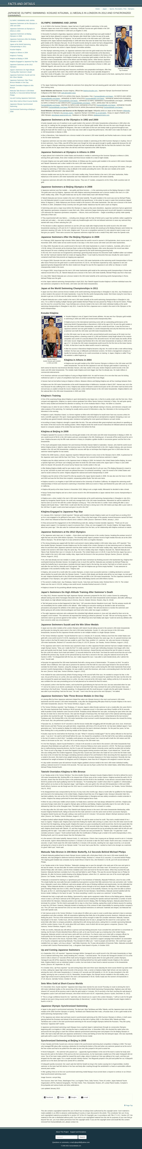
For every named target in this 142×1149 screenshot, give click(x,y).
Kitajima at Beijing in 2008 (19, 58)
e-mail (84, 1097)
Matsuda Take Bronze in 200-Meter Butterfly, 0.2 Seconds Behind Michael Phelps (23, 93)
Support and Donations (78, 1132)
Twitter (60, 1097)
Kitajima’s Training (16, 55)
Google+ (73, 1097)
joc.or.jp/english (101, 113)
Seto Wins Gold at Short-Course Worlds (23, 101)
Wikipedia (126, 111)
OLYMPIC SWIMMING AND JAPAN (22, 20)
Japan (105, 9)
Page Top (128, 1105)
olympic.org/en (68, 113)
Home (98, 9)
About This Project (62, 1132)
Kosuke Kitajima (15, 49)
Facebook (48, 1097)
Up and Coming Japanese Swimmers (23, 98)
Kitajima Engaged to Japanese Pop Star (23, 61)
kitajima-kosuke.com (90, 91)
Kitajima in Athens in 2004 (19, 52)
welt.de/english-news (68, 93)
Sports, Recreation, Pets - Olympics (122, 9)
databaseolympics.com (101, 115)
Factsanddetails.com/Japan (103, 96)
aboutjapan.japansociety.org (61, 115)
